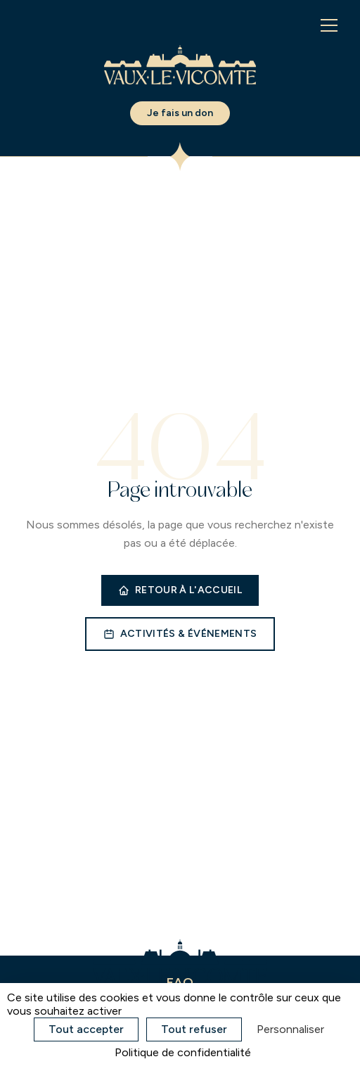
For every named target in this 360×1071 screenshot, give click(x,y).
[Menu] (329, 25)
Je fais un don (180, 113)
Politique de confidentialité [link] (183, 1052)
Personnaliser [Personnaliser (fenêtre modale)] (290, 1029)
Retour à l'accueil (180, 590)
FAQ (180, 982)
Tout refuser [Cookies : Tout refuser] (194, 1029)
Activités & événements (180, 634)
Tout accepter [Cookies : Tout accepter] (86, 1029)
